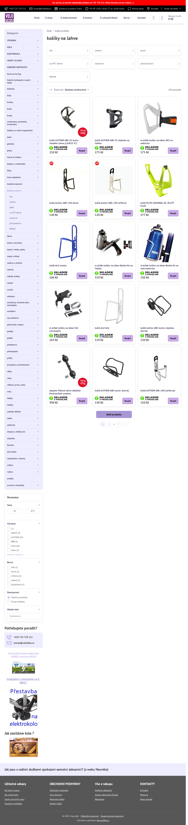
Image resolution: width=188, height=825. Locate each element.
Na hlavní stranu (12, 790)
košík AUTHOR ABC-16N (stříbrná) (157, 390)
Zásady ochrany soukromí (112, 816)
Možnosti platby (57, 799)
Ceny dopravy (56, 794)
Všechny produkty (17, 597)
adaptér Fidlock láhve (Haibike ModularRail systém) (65, 392)
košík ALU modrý (58, 265)
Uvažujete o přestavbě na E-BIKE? (23, 680)
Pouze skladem (16, 601)
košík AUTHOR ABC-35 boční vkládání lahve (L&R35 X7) (63, 142)
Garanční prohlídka (13, 803)
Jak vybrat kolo (11, 794)
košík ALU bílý (102, 327)
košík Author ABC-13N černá (63, 202)
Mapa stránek (146, 799)
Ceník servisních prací (14, 799)
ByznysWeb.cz (103, 820)
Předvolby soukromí (90, 816)
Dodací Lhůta (56, 803)
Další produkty (114, 414)
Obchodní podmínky (59, 790)
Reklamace (99, 799)
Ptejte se (144, 794)
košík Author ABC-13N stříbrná (110, 202)
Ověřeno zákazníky (103, 790)
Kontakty (144, 790)
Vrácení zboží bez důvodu (106, 794)
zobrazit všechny (15, 554)
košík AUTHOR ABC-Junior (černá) (112, 390)
